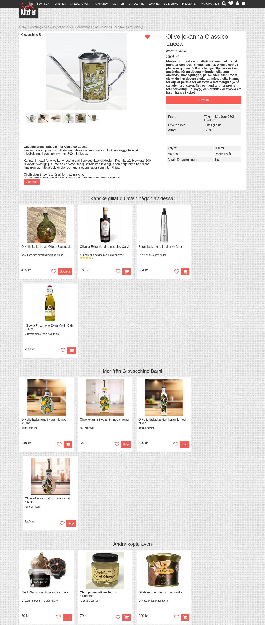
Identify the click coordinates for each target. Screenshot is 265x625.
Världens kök (79, 3)
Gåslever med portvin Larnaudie (158, 434)
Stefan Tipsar (85, 586)
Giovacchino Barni (33, 34)
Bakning (154, 3)
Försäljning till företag (35, 586)
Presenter (189, 3)
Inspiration (100, 3)
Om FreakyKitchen (131, 576)
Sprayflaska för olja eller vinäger (158, 246)
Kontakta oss (30, 576)
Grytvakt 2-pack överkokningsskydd (218, 434)
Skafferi (118, 3)
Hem (22, 27)
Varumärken (210, 3)
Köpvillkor (27, 579)
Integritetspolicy (31, 590)
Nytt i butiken (39, 3)
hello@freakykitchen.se (118, 612)
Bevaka (200, 99)
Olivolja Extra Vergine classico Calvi (103, 246)
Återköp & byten (32, 583)
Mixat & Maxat (85, 583)
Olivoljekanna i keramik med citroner (103, 340)
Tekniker (59, 3)
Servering (171, 3)
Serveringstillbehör (57, 27)
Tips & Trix (83, 579)
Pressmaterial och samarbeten (139, 580)
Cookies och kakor (131, 583)
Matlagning (136, 3)
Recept (81, 576)
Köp (239, 459)
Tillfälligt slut (209, 124)
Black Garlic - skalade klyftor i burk (44, 434)
